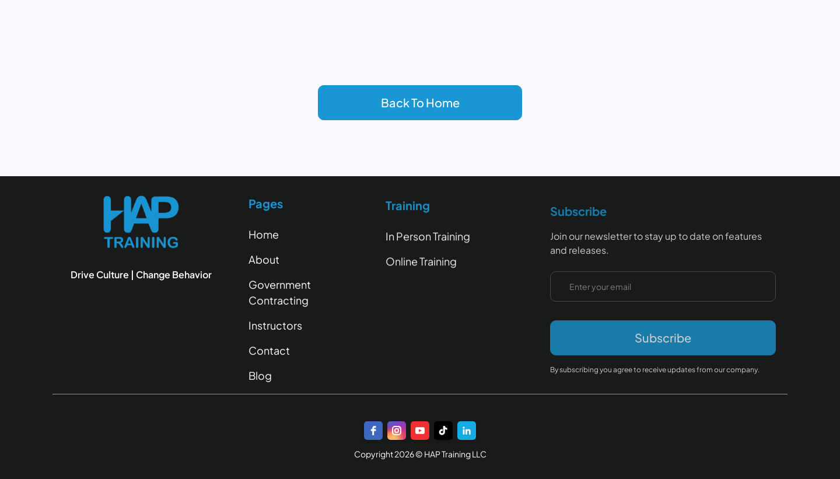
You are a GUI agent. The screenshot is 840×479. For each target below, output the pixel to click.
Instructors (275, 325)
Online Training (421, 262)
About (264, 259)
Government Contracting (280, 292)
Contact (269, 350)
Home (264, 234)
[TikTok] (443, 430)
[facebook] (373, 430)
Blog (260, 375)
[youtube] (420, 430)
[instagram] (396, 430)
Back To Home (420, 102)
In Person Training (428, 237)
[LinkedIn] (466, 430)
